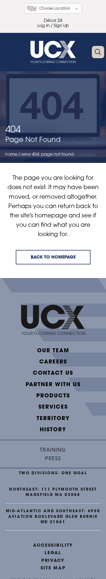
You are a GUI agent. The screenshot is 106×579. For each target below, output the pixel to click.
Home (11, 154)
